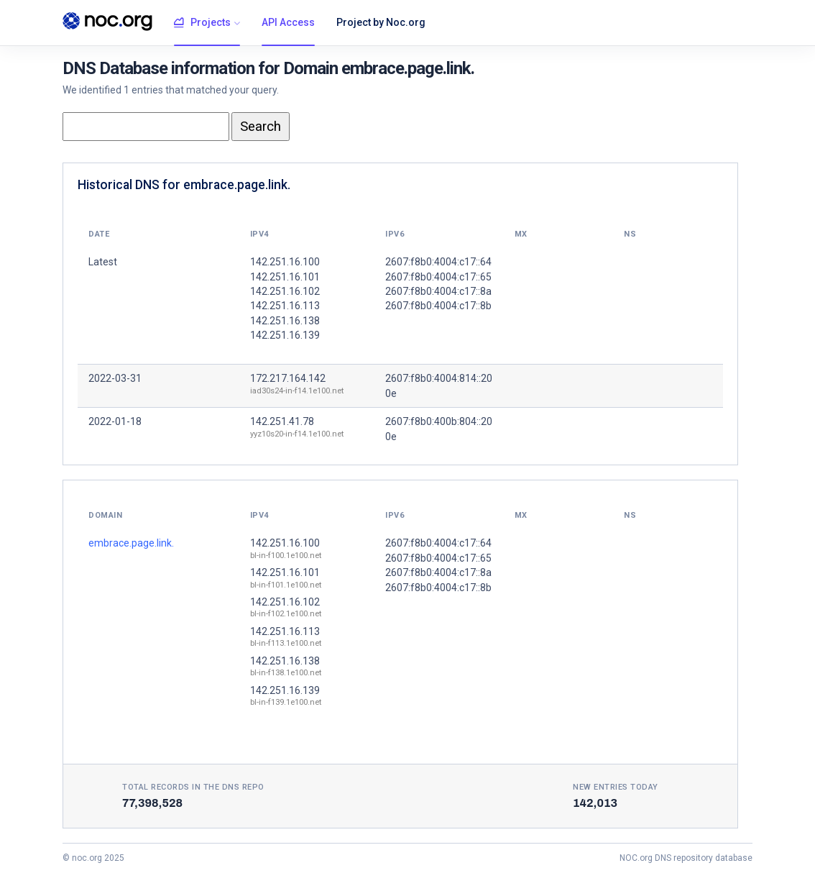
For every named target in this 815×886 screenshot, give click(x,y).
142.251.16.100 (285, 543)
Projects (202, 23)
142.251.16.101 (285, 572)
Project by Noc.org (380, 22)
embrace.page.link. (131, 543)
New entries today (615, 787)
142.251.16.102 (285, 602)
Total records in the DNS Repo (193, 787)
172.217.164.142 (288, 378)
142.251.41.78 (282, 421)
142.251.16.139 (285, 690)
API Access (288, 22)
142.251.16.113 (285, 631)
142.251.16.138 (285, 661)
